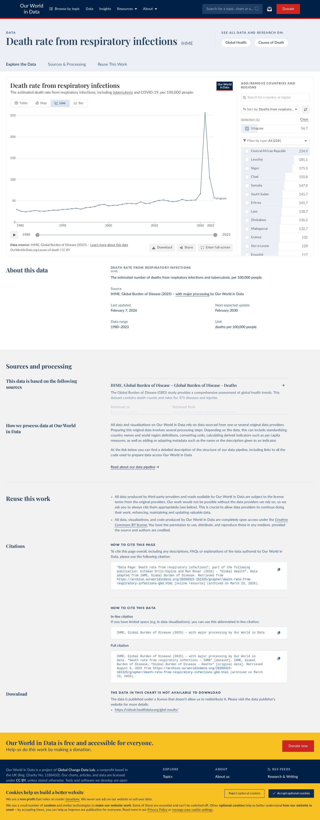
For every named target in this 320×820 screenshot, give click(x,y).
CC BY (66, 249)
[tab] (21, 103)
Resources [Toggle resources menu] (127, 9)
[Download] (162, 248)
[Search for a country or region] (275, 98)
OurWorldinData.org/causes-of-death (34, 249)
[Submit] (256, 8)
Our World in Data (31, 8)
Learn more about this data (109, 245)
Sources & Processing (67, 64)
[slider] (38, 235)
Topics (167, 783)
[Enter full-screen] (215, 248)
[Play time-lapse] (14, 235)
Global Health (236, 42)
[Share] (186, 248)
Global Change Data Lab (76, 776)
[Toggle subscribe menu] (269, 9)
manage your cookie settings (192, 810)
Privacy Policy (158, 810)
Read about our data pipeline (135, 467)
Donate (288, 9)
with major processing (192, 294)
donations (73, 799)
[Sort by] (270, 110)
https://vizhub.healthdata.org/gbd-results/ (146, 716)
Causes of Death (271, 42)
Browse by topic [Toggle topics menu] (64, 9)
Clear (304, 119)
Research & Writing (283, 783)
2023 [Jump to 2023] (226, 234)
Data (89, 9)
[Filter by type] (275, 141)
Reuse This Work (112, 64)
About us (222, 783)
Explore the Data (21, 64)
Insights (105, 9)
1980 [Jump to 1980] (26, 234)
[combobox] (232, 9)
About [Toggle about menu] (150, 9)
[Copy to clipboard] (274, 570)
